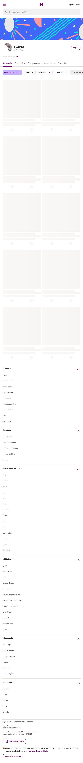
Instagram (6, 700)
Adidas (5, 481)
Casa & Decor (8, 392)
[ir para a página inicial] (41, 5)
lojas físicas (7, 612)
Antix (4, 527)
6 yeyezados (34, 63)
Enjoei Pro (7, 421)
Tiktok (5, 706)
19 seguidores (49, 63)
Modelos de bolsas (10, 448)
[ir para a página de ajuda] (71, 4)
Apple (5, 544)
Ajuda (5, 565)
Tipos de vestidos (9, 442)
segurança (7, 588)
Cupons (5, 629)
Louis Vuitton (7, 533)
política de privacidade (38, 751)
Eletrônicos (7, 398)
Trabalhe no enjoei (10, 606)
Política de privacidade (11, 594)
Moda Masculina (9, 386)
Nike (4, 504)
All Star (5, 521)
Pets (4, 415)
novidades (45, 72)
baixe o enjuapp (14, 741)
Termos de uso (8, 583)
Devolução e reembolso (12, 600)
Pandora (6, 509)
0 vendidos (20, 63)
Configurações (8, 673)
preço (29, 72)
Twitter (5, 694)
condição (61, 72)
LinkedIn (6, 712)
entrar (78, 4)
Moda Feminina (8, 381)
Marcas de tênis (9, 454)
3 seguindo (63, 63)
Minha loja (7, 644)
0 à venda (7, 63)
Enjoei (5, 375)
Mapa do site (8, 623)
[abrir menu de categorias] (4, 4)
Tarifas (5, 577)
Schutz (5, 538)
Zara (4, 492)
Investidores (7, 617)
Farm (4, 475)
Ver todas (6, 550)
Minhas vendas (9, 650)
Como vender (8, 571)
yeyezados (7, 667)
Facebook (6, 688)
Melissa (5, 486)
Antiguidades (8, 409)
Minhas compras (9, 656)
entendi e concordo (13, 756)
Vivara (5, 515)
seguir (75, 47)
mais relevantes (12, 72)
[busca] (41, 12)
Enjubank (6, 662)
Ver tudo (6, 459)
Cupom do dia (8, 436)
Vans (4, 498)
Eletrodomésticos (9, 404)
